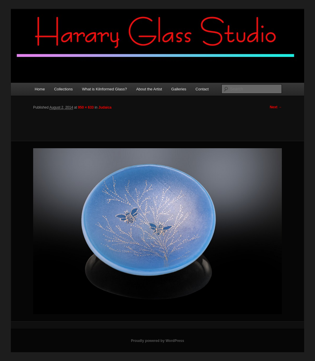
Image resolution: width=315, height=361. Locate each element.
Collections (63, 89)
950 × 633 (86, 107)
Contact (202, 89)
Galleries (178, 89)
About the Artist (149, 89)
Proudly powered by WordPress (157, 341)
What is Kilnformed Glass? (104, 89)
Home (40, 89)
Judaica (105, 107)
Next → (276, 107)
